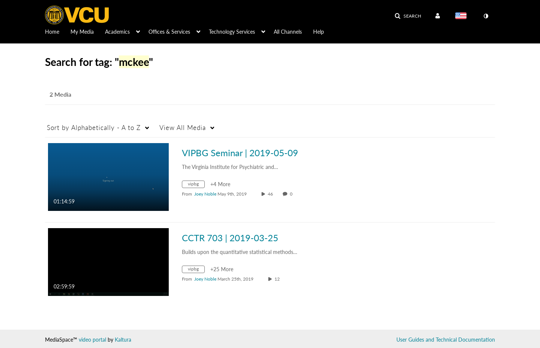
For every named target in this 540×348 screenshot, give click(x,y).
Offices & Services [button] (169, 31)
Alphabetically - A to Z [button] (94, 127)
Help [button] (318, 31)
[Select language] (462, 16)
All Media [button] (182, 127)
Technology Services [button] (232, 31)
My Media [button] (82, 31)
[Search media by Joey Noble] (205, 194)
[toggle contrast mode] (485, 16)
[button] (408, 16)
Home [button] (52, 31)
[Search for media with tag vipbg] (196, 185)
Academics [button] (117, 31)
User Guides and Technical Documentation (445, 339)
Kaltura (123, 339)
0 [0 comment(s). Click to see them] (292, 194)
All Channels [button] (288, 31)
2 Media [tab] (60, 94)
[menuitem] (57, 31)
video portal (92, 339)
